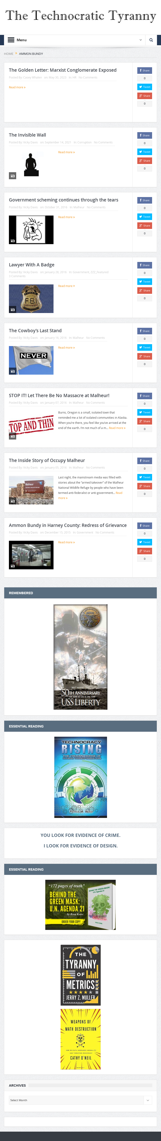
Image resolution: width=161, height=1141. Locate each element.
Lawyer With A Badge (31, 265)
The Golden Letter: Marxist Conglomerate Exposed (63, 70)
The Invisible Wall (27, 135)
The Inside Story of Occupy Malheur (47, 460)
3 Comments (17, 276)
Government (81, 272)
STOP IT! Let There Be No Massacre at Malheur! (59, 395)
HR (74, 77)
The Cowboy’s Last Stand (35, 331)
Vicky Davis (30, 142)
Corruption (84, 142)
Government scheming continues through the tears (63, 200)
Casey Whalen (32, 77)
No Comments (88, 77)
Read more (17, 87)
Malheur (78, 207)
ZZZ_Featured (99, 272)
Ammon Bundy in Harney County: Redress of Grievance (68, 525)
